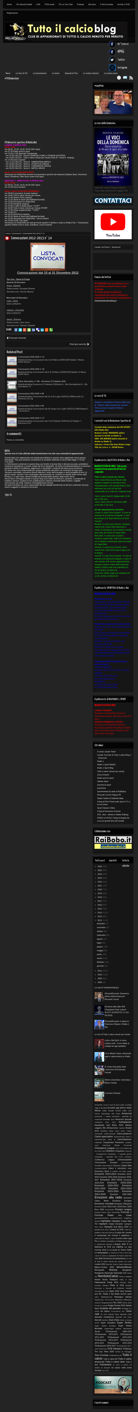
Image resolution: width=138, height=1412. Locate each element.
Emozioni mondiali (104, 1203)
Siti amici (92, 4)
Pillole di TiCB (117, 1285)
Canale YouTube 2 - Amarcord (107, 247)
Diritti (130, 1168)
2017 (99, 901)
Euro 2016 (117, 1206)
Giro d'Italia (125, 1215)
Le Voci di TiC (22, 73)
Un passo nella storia (121, 1368)
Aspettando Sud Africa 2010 (109, 1125)
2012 (99, 920)
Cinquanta (119, 1151)
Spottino (105, 1320)
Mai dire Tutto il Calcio (114, 1264)
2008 (99, 982)
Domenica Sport (104, 785)
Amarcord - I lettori (103, 1116)
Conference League (104, 1160)
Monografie (99, 1270)
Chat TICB (119, 1148)
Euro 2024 (99, 1209)
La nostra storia (110, 73)
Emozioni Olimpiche (123, 1204)
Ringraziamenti (107, 1303)
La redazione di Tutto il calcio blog (120, 1253)
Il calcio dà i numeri (123, 1232)
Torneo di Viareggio (123, 1352)
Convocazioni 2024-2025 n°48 (31, 393)
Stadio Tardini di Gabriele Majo (110, 798)
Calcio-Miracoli (109, 1134)
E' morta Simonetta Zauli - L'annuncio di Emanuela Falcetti (116, 1070)
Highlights (106, 1221)
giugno (100, 947)
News (129, 1273)
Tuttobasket (105, 1364)
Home (9, 4)
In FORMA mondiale (106, 1241)
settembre (101, 935)
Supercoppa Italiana (112, 1329)
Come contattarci (125, 1157)
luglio (99, 943)
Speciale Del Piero (123, 1317)
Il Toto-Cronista (106, 4)
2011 (99, 971)
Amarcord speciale (123, 1119)
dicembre (101, 924)
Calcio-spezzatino (104, 1136)
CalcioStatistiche (124, 1139)
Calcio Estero (120, 1131)
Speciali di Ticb (71, 73)
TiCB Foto (103, 1349)
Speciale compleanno (104, 1317)
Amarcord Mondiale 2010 (105, 1119)
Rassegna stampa (123, 1297)
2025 (99, 870)
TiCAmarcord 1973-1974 (106, 1340)
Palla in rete (126, 1280)
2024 (99, 874)
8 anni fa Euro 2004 (116, 1105)
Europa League (123, 1209)
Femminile (116, 1212)
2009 (99, 978)
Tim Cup (98, 1351)
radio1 (97, 1297)
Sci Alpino (105, 1311)
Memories (128, 1264)
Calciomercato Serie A (123, 1137)
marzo (100, 958)
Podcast (80, 4)
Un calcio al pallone (120, 1365)
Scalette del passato (110, 1308)
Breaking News (106, 1131)
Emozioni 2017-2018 (111, 1179)
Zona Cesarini (103, 775)
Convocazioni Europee (106, 1162)
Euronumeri (109, 1210)
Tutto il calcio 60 (110, 1359)
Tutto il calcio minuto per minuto (110, 771)
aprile (99, 954)
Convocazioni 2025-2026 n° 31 (31, 357)
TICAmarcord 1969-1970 (119, 1331)
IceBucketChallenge (108, 1233)
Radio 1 (100, 761)
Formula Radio (104, 1215)
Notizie (97, 1279)
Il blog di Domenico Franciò (108, 811)
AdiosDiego (105, 1114)
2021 (99, 886)
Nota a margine (125, 1276)
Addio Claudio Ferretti (111, 1111)
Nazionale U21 (120, 1273)
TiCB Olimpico (114, 1348)
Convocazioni (16, 233)
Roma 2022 (127, 1303)
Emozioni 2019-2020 (119, 1182)
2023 (99, 878)
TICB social (49, 4)
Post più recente (17, 338)
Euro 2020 (127, 1206)
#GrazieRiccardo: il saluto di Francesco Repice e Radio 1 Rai (117, 1024)
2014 (99, 913)
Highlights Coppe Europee (111, 1224)
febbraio (100, 962)
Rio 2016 (118, 1303)
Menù (8, 73)
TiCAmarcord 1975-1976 (119, 1343)
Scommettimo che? (118, 1311)
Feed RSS (131, 77)
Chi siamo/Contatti (24, 4)
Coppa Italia (126, 1165)
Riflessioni (119, 1300)
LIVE (38, 4)
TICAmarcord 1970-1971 (106, 1334)
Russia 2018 (119, 1305)
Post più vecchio (78, 344)
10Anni (105, 1105)
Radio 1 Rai (108, 1294)
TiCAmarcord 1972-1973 (119, 1337)
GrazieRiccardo (116, 1218)
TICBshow (127, 1349)
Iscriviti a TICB (123, 4)
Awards (122, 1128)
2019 (99, 893)
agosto (100, 939)
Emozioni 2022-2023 (120, 1188)
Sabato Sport (102, 781)
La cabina (117, 1246)
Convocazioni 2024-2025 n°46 (31, 406)
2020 (99, 889)
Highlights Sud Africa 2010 (116, 1227)
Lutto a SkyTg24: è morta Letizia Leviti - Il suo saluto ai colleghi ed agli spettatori (117, 1043)
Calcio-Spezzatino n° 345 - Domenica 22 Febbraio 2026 (42, 381)
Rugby (111, 1305)
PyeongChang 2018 (102, 1291)
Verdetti (98, 1370)
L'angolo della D (120, 1244)
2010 (99, 975)
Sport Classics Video (106, 808)
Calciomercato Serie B (105, 1139)
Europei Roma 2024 (103, 1212)
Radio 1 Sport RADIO (106, 764)
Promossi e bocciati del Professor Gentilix (113, 1288)
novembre (101, 927)
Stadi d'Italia (114, 1320)
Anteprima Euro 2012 (105, 1122)
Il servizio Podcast (112, 1093)
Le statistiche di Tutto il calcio (117, 1256)
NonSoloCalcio (108, 1276)
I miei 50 (127, 1230)
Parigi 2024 (112, 1282)
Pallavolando (100, 1282)
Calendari (98, 1142)
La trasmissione (39, 73)
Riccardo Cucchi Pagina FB (109, 795)
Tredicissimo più (115, 1355)
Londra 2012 (100, 1264)
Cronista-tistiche (101, 1168)
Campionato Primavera (113, 1142)
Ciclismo (110, 1151)
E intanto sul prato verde (121, 1171)
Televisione (127, 1329)
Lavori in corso (100, 1256)
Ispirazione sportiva (104, 1244)
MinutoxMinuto (124, 1267)
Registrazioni (12, 13)
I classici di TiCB (116, 1230)
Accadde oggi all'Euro (116, 1108)
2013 (99, 916)
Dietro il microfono (117, 1168)
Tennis (97, 1331)
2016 (99, 905)
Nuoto (104, 1279)
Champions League (105, 1148)
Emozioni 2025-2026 (121, 1194)
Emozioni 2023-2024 (107, 1191)
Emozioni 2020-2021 (107, 1185)
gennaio (100, 966)
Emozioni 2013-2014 (105, 1174)
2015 (99, 909)
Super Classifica (108, 1323)
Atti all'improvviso (110, 1128)
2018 (99, 897)
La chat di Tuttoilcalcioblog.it (107, 987)
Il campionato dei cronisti (106, 1235)
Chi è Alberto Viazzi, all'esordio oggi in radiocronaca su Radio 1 (118, 1056)
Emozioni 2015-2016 (108, 1177)
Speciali (98, 1320)
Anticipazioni (125, 1122)
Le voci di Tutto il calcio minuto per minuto (112, 1034)
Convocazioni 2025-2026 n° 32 (31, 369)
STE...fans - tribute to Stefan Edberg (112, 814)
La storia (55, 73)
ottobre (100, 931)
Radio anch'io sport (105, 778)
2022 (99, 882)
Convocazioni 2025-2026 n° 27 (31, 418)
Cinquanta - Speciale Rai (106, 1157)
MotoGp (113, 1270)
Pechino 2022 (126, 1282)
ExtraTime (101, 788)
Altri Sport (116, 1114)
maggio (100, 950)
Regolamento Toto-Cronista (104, 1300)
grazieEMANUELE (102, 1218)
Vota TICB (105, 1370)
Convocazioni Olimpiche (111, 1165)
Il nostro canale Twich (106, 752)
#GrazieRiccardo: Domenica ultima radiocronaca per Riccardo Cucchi (117, 996)
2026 (99, 866)
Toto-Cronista (101, 1355)
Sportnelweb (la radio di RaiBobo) (111, 791)
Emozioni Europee (122, 1201)
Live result (128, 1261)
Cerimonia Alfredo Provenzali (117, 1145)
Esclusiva (98, 1207)
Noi (96, 1276)
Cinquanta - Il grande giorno (120, 1154)
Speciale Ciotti (126, 1314)
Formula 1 (126, 1212)
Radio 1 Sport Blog (105, 768)
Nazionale (109, 1273)
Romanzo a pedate (101, 1305)
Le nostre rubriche (91, 73)
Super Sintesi (124, 1322)
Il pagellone (124, 1235)
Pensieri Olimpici (101, 1285)
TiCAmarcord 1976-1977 (105, 1346)
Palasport (114, 1279)
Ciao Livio (101, 1151)
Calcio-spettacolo (124, 1134)
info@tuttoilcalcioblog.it (106, 301)
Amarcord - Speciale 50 (122, 1116)
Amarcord (127, 1113)
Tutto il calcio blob (114, 1361)
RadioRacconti (106, 1297)
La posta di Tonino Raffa (120, 1250)
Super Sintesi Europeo (105, 1326)
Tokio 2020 (109, 1351)
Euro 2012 (107, 1206)
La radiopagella (101, 1253)
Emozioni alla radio (108, 1197)
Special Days (113, 1314)
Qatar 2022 (114, 1291)
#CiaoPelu (99, 1105)
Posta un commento (15, 440)
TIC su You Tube (66, 4)
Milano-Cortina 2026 (104, 1267)
